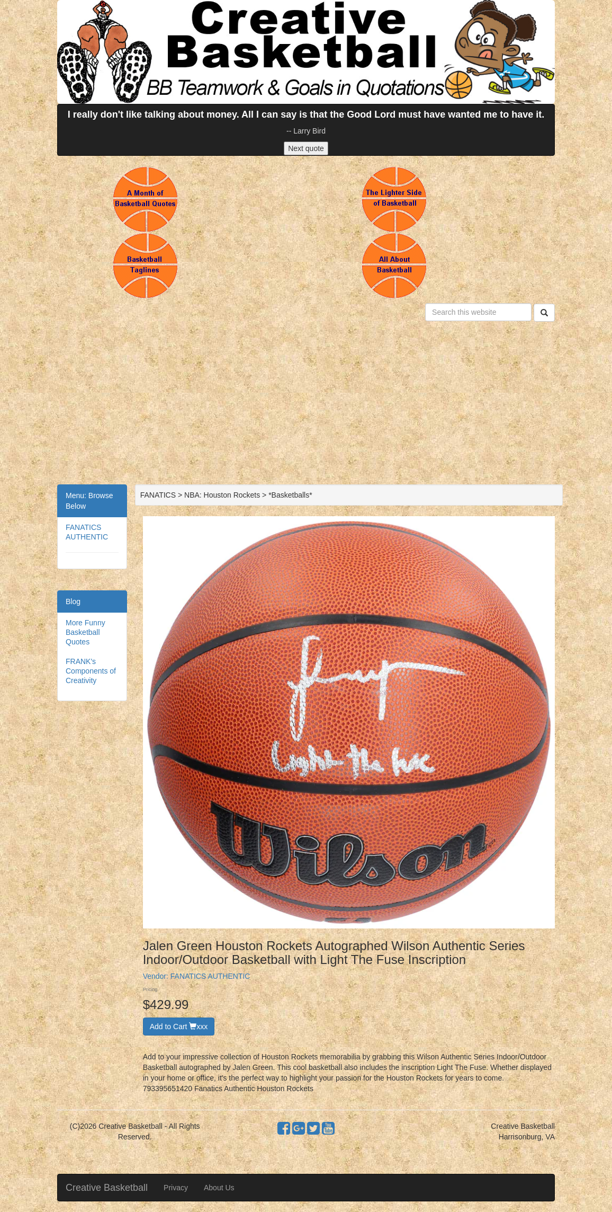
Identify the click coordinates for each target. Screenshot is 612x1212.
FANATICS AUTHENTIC (210, 976)
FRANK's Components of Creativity (91, 671)
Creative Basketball (107, 1187)
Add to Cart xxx (179, 1026)
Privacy (176, 1187)
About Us (219, 1187)
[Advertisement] (306, 405)
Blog (73, 601)
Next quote (306, 148)
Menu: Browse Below (89, 500)
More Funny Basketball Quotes (85, 632)
